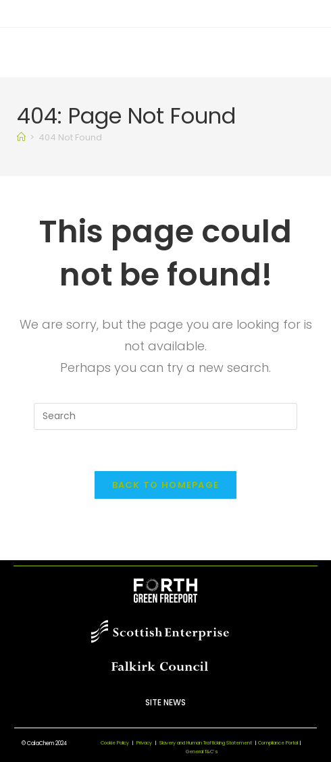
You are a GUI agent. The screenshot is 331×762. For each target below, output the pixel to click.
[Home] (21, 137)
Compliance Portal (278, 743)
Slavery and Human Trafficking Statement (208, 743)
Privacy (144, 743)
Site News (165, 702)
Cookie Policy (115, 743)
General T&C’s (202, 752)
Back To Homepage (166, 485)
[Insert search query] (165, 416)
